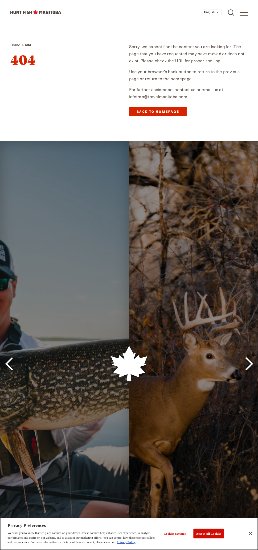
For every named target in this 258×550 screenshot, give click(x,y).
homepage (181, 78)
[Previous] (8, 363)
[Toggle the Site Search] (231, 12)
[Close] (250, 533)
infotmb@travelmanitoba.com (158, 96)
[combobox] (211, 12)
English (209, 12)
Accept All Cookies (208, 533)
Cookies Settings (175, 533)
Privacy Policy (126, 542)
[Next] (249, 363)
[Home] (106, 12)
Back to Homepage (158, 111)
